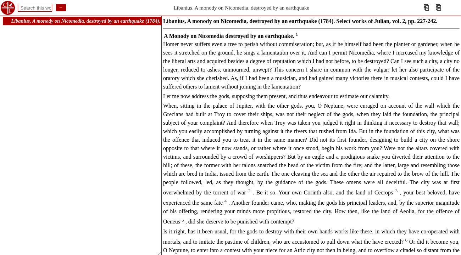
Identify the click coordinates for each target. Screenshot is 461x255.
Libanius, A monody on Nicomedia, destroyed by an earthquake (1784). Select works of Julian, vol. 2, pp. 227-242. (130, 21)
